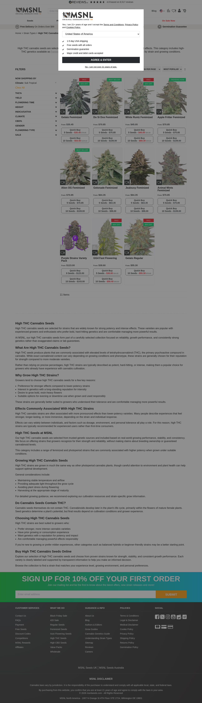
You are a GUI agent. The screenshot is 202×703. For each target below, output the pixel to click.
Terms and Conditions (113, 24)
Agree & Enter (101, 60)
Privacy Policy (131, 24)
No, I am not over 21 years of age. (101, 67)
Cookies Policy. (73, 27)
